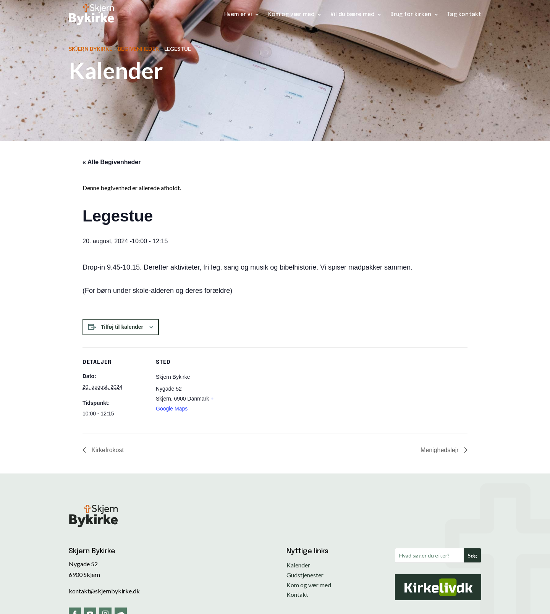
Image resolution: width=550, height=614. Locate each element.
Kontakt (297, 594)
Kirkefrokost (107, 450)
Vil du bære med (352, 14)
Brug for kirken (410, 14)
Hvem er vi (238, 14)
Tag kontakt (464, 14)
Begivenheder (138, 48)
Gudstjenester (305, 574)
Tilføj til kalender (122, 327)
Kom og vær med (291, 14)
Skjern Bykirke (90, 48)
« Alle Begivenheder (111, 162)
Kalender (298, 565)
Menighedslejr (440, 450)
